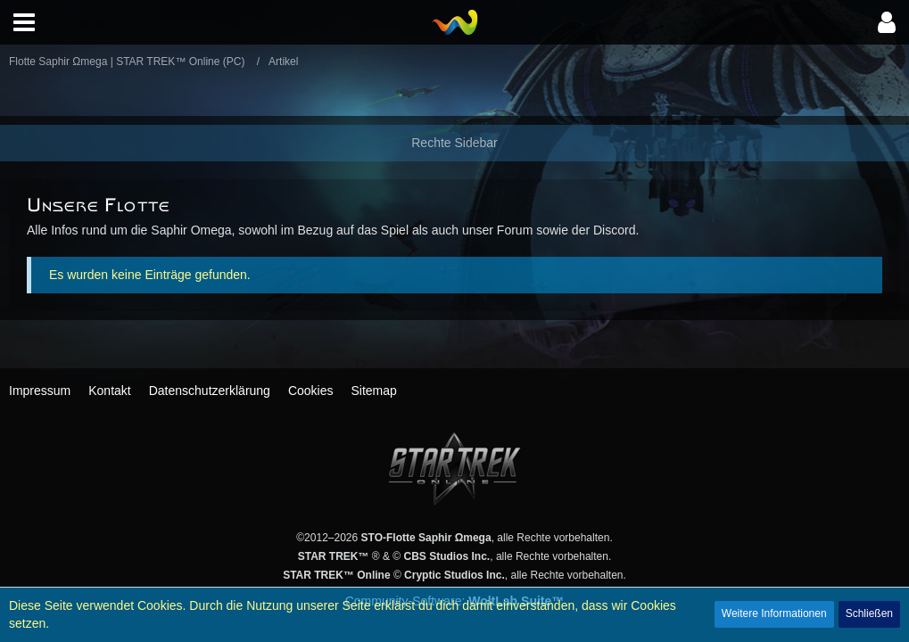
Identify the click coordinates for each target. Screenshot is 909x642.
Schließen (869, 613)
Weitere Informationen (774, 613)
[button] (24, 22)
